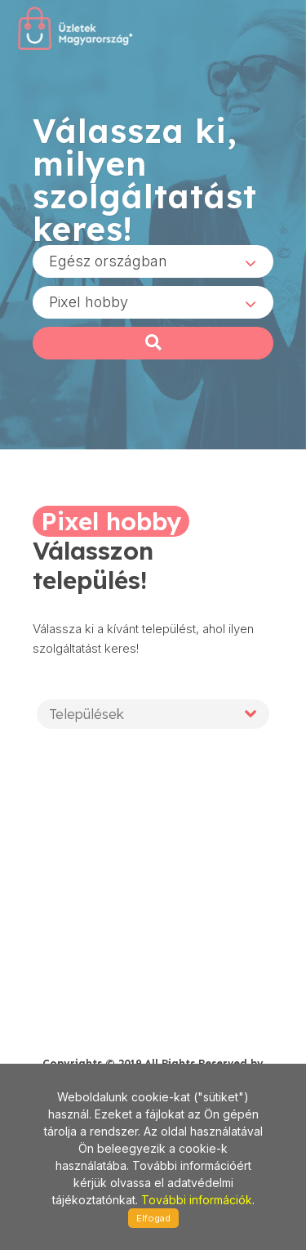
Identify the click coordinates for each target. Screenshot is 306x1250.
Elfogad (153, 1218)
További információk (196, 1200)
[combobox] (153, 261)
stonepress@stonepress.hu (97, 1013)
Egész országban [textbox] (108, 261)
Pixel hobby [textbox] (88, 301)
